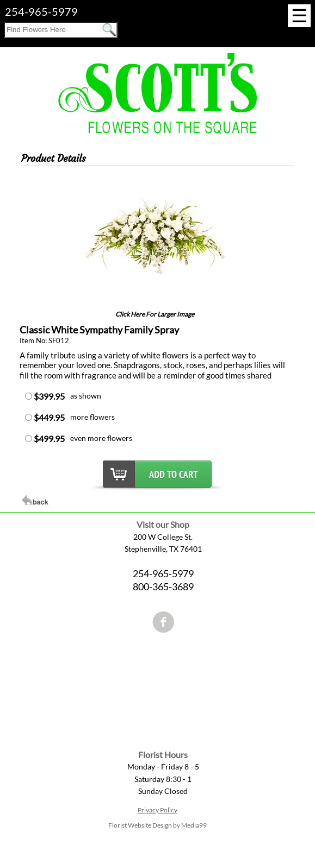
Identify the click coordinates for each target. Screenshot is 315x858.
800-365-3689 (163, 586)
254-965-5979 (41, 11)
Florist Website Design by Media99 (157, 825)
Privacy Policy (157, 810)
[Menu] (299, 15)
